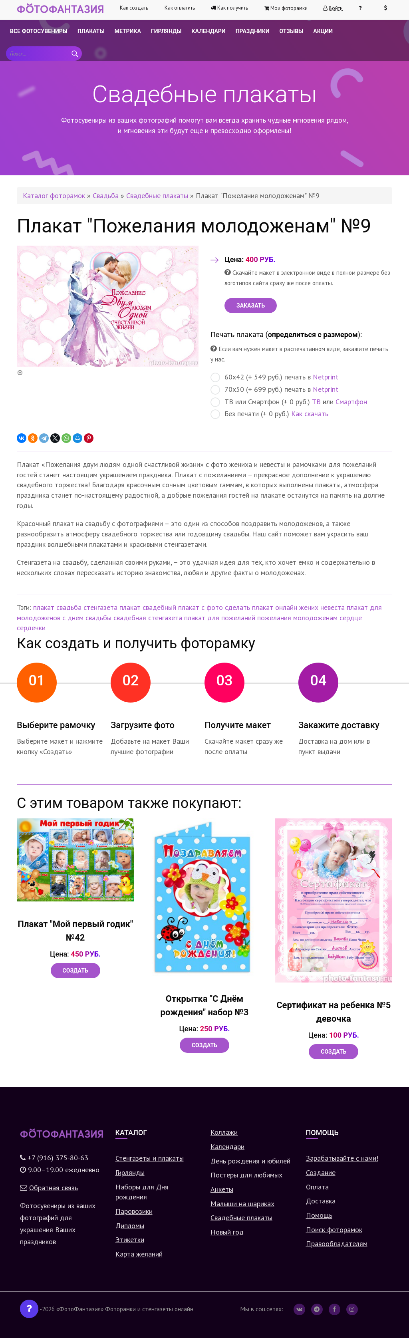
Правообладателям (336, 1243)
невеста (332, 607)
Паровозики (134, 1211)
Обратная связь (53, 1187)
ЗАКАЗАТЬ (250, 305)
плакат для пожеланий (219, 617)
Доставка (321, 1200)
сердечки (31, 627)
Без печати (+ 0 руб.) (269, 414)
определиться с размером (313, 334)
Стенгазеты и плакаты (149, 1158)
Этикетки (129, 1239)
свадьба (68, 607)
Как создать (134, 7)
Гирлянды (166, 31)
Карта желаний (139, 1254)
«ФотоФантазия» (79, 1309)
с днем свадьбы (86, 617)
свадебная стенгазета (147, 617)
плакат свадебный (147, 607)
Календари (209, 31)
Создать (75, 970)
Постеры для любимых (246, 1174)
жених (308, 607)
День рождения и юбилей (250, 1160)
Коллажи (224, 1132)
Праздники (253, 31)
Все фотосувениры (39, 31)
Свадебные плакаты (157, 195)
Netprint (325, 376)
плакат (43, 607)
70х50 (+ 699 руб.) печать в (274, 390)
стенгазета (100, 607)
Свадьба (106, 195)
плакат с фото (200, 607)
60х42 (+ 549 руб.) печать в (274, 377)
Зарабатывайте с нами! (342, 1158)
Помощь (319, 1215)
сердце (351, 617)
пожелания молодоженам (297, 617)
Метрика (128, 31)
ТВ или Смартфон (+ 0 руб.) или (288, 402)
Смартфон (351, 401)
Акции (323, 31)
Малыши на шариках (242, 1203)
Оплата (317, 1186)
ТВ (316, 401)
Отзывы (291, 31)
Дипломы (129, 1225)
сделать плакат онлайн (261, 607)
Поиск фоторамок (334, 1229)
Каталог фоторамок (54, 195)
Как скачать (309, 413)
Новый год (227, 1232)
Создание (321, 1172)
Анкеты (221, 1189)
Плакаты (91, 31)
